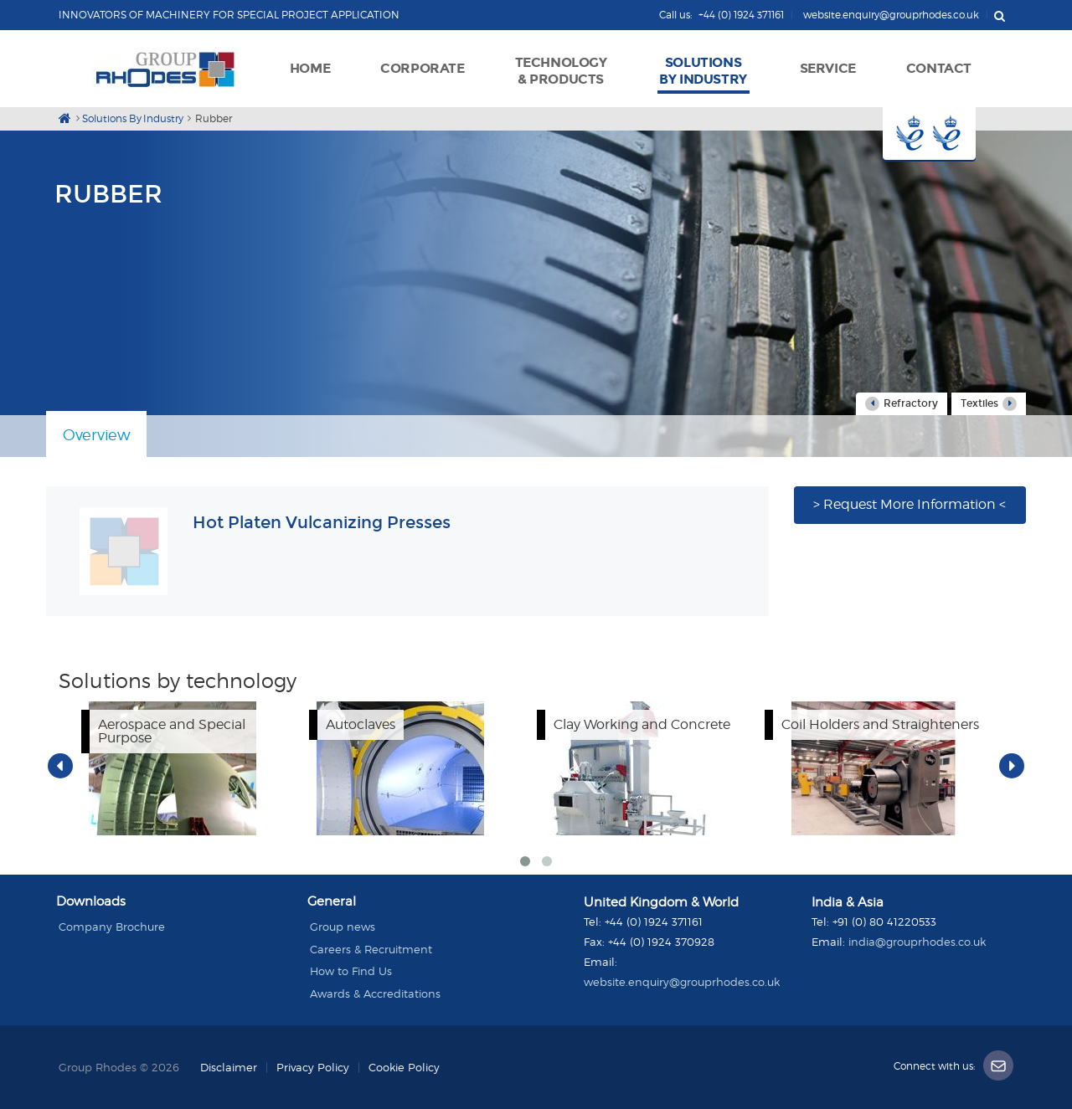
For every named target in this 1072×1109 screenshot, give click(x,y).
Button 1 (906, 134)
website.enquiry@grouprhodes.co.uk (682, 981)
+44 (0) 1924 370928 (661, 941)
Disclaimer (228, 1067)
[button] (422, 66)
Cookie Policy (404, 1067)
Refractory (901, 404)
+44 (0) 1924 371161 (654, 921)
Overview (96, 435)
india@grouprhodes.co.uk (917, 941)
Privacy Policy (312, 1067)
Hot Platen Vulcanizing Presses (322, 522)
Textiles (989, 404)
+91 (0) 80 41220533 (884, 921)
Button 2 (953, 134)
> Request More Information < (909, 504)
